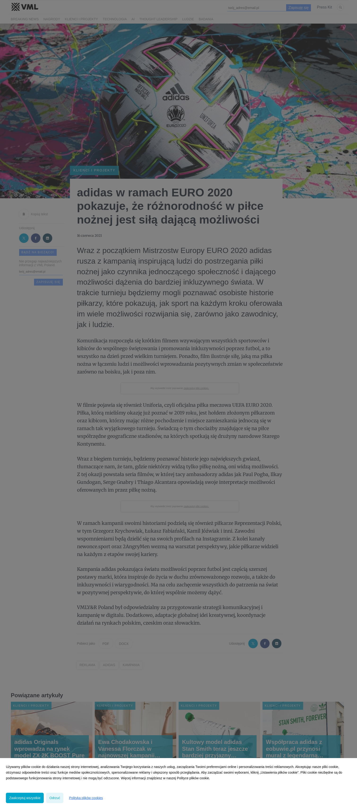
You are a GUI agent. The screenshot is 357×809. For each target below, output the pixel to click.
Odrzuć (54, 798)
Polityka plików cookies (86, 798)
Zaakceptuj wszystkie (24, 798)
